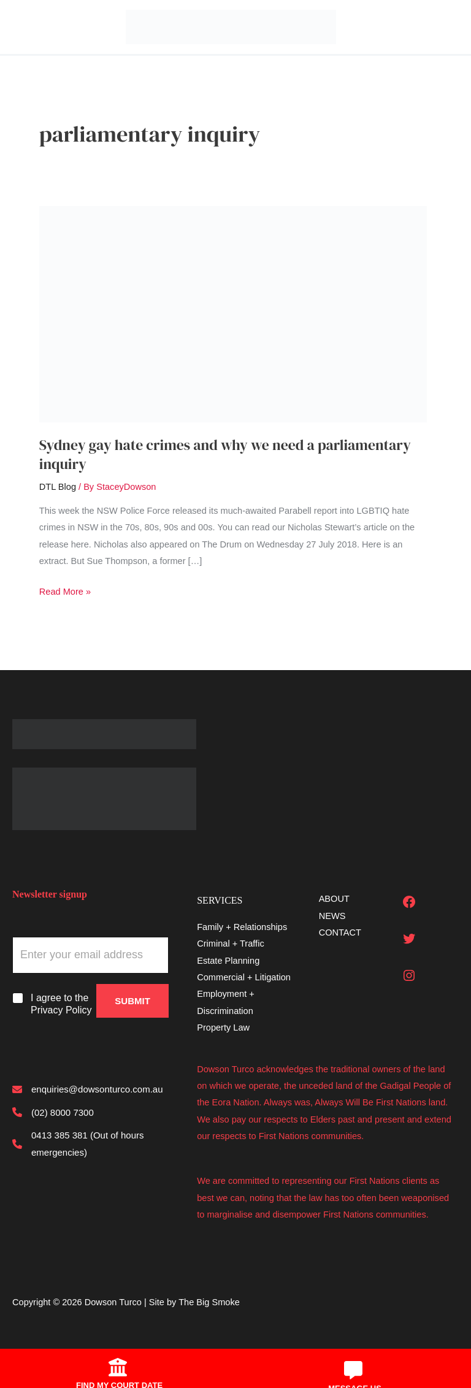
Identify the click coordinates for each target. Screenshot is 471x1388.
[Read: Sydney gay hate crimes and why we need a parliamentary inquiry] (233, 313)
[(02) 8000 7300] (53, 1112)
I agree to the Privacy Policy (61, 1004)
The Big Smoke (209, 1302)
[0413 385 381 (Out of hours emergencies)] (90, 1144)
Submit (132, 1001)
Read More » (65, 592)
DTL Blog (57, 487)
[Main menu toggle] (16, 27)
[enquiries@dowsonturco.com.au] (87, 1089)
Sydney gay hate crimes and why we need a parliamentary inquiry (225, 454)
